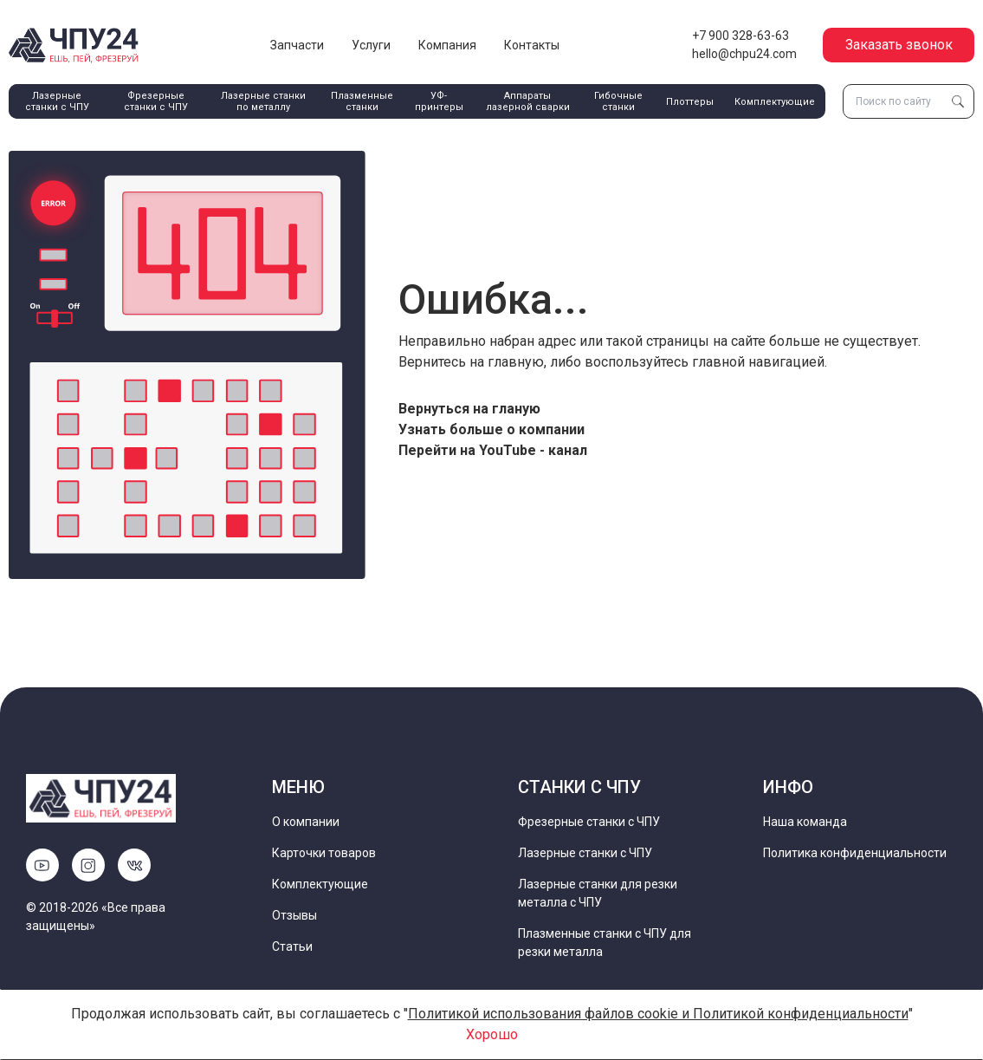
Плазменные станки (362, 101)
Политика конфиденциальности (855, 853)
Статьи (292, 946)
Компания (447, 45)
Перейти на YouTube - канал (492, 450)
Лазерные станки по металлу (263, 101)
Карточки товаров (324, 853)
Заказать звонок (899, 44)
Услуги (371, 45)
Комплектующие (774, 101)
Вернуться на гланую (469, 408)
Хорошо (492, 1034)
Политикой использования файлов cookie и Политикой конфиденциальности (658, 1013)
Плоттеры (690, 101)
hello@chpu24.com (744, 54)
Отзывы (294, 915)
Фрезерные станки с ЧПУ (156, 101)
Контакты (531, 45)
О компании (306, 822)
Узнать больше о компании (491, 429)
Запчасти (297, 45)
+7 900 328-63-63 (740, 35)
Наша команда (805, 822)
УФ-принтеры (439, 101)
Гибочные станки (618, 101)
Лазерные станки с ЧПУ (57, 101)
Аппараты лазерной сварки (528, 101)
